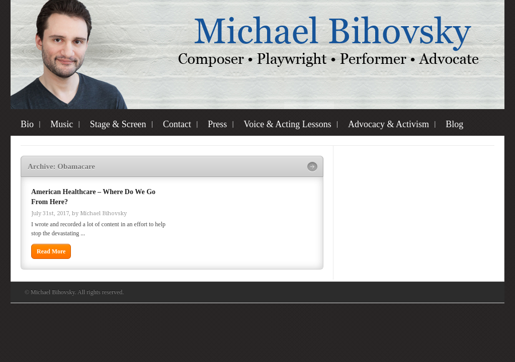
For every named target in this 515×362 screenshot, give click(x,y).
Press (217, 124)
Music (61, 124)
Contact (177, 124)
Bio (27, 124)
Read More (51, 251)
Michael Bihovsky (103, 213)
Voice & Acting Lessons (287, 124)
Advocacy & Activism (388, 124)
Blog (454, 124)
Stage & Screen (118, 124)
